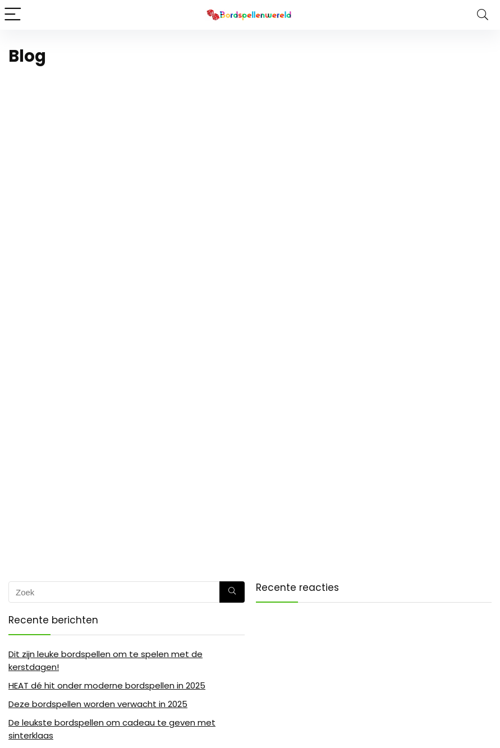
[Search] (482, 15)
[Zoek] (232, 592)
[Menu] (13, 15)
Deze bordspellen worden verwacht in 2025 (97, 704)
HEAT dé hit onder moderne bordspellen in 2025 (106, 685)
